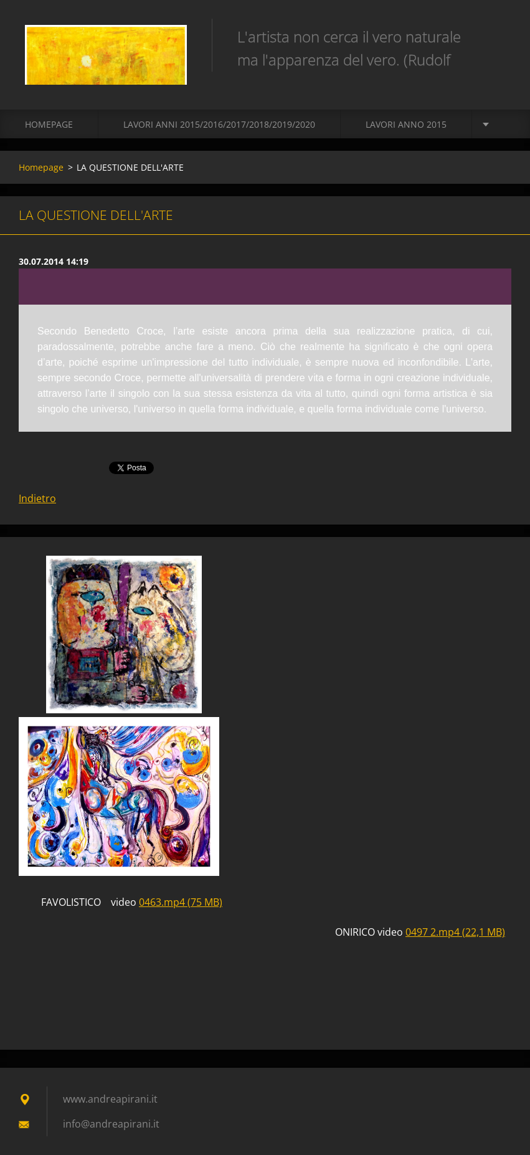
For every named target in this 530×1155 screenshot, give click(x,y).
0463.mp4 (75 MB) (180, 902)
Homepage (49, 124)
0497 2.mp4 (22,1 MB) (455, 932)
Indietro (37, 498)
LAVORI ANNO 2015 (406, 124)
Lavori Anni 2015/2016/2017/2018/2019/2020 (219, 124)
